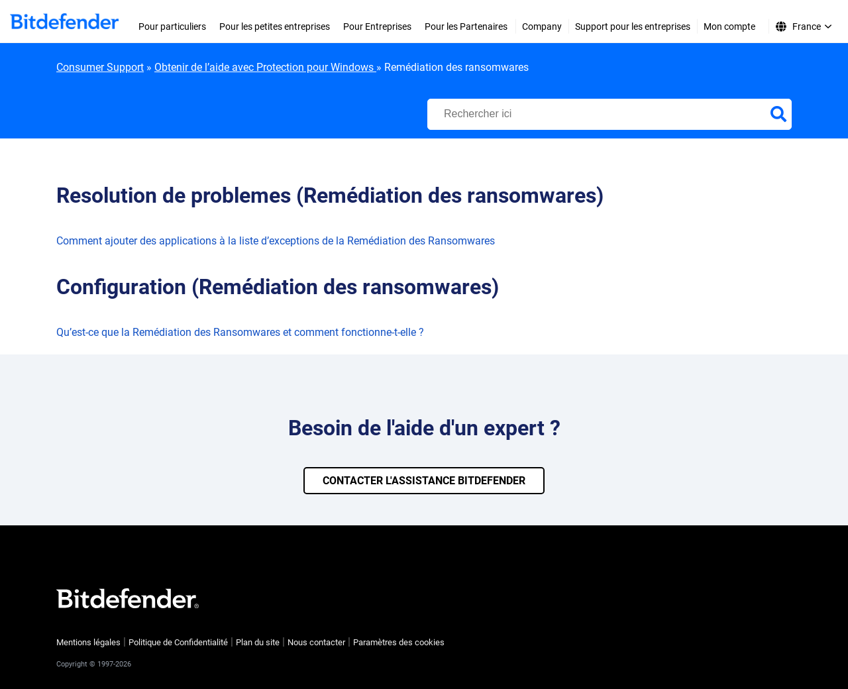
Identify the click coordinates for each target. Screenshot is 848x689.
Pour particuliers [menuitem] (172, 26)
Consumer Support (100, 67)
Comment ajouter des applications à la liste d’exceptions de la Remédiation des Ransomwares (275, 241)
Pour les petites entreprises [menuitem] (274, 26)
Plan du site (258, 642)
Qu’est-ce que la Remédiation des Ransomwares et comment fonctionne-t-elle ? (240, 332)
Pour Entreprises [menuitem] (377, 26)
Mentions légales (88, 642)
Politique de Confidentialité (178, 642)
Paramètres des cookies (399, 642)
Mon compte (729, 26)
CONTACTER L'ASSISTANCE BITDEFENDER (424, 480)
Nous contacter (316, 642)
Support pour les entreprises (632, 26)
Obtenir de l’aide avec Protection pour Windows (265, 67)
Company (542, 26)
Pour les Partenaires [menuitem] (466, 26)
